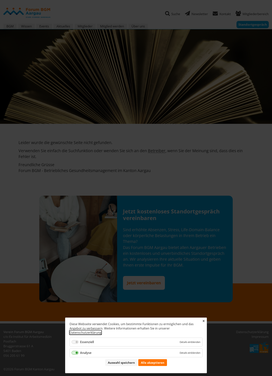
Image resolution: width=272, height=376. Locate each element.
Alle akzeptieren (152, 362)
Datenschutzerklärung (85, 332)
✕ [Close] (203, 321)
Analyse (85, 353)
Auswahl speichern (121, 362)
